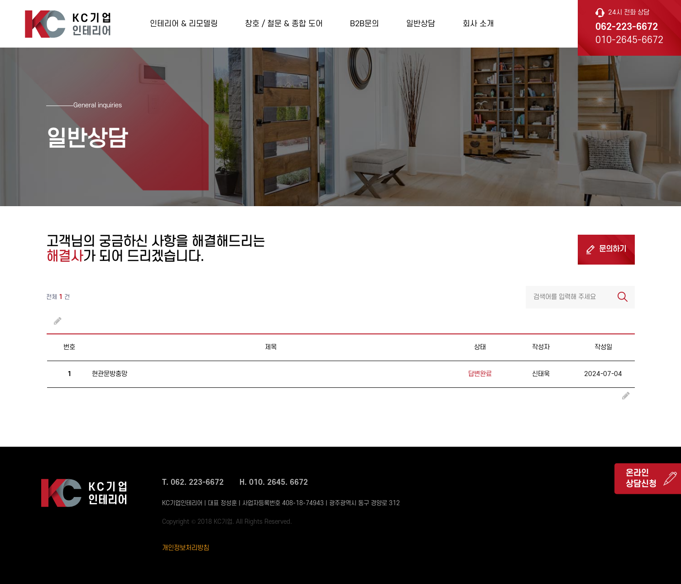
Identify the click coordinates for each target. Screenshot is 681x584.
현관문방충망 (109, 374)
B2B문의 (364, 23)
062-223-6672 (626, 27)
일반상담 (420, 23)
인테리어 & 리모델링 (184, 23)
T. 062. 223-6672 (193, 482)
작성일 (603, 347)
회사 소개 (478, 23)
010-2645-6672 (629, 40)
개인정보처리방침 (185, 548)
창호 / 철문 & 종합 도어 (284, 23)
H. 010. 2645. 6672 (274, 482)
